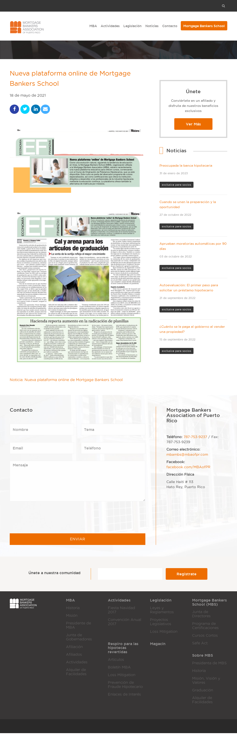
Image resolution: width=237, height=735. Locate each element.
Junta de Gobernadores (79, 639)
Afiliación (74, 649)
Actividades (110, 26)
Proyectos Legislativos (160, 624)
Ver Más (193, 124)
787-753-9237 (195, 439)
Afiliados (74, 656)
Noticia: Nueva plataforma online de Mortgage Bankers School (66, 382)
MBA (93, 26)
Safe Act (200, 645)
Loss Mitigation (164, 633)
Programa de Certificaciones (205, 628)
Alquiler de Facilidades (76, 674)
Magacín (157, 645)
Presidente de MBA (78, 627)
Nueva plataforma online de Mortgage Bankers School (75, 79)
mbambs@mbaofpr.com (187, 456)
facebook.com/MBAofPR (188, 469)
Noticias (152, 26)
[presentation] (45, 519)
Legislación (132, 26)
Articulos (116, 661)
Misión (72, 617)
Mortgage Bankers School (204, 26)
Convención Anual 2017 (124, 624)
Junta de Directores (201, 616)
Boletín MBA (119, 669)
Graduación (202, 692)
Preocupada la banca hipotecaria (185, 165)
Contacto (169, 26)
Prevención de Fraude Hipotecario (125, 686)
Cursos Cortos (205, 637)
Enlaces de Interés (124, 696)
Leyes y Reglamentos (162, 612)
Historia (73, 610)
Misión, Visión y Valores (206, 682)
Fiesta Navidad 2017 (121, 612)
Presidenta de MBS (209, 665)
